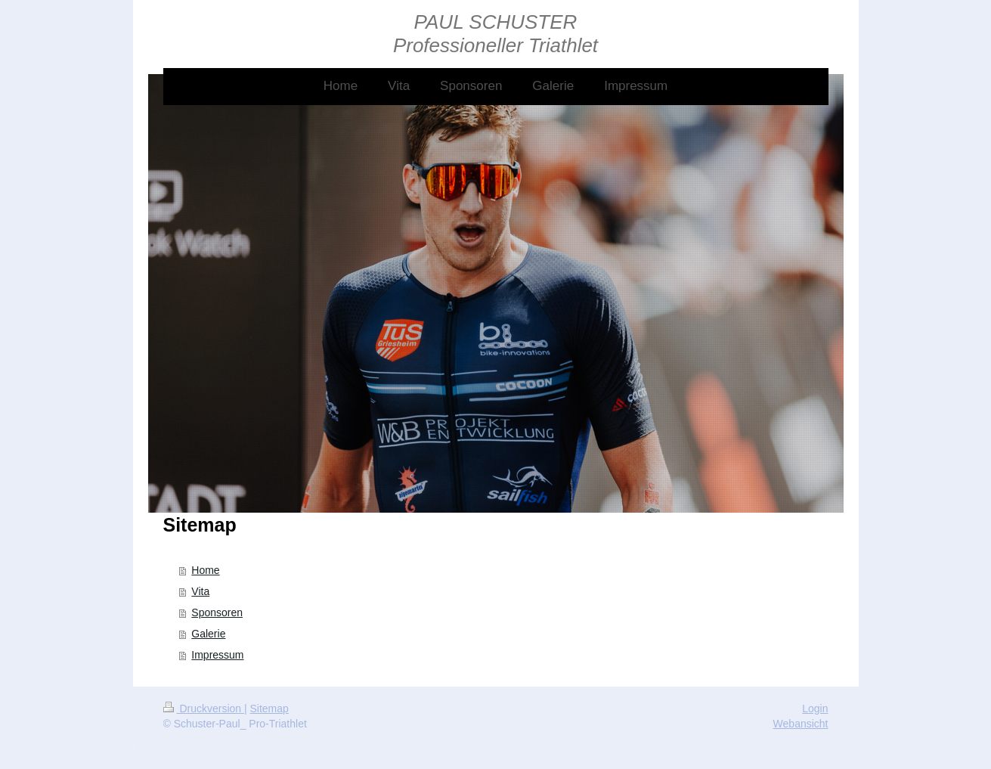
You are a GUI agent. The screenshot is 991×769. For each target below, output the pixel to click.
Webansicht (800, 724)
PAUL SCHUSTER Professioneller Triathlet (495, 34)
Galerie (208, 634)
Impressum (217, 655)
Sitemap (269, 708)
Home (205, 570)
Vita (200, 591)
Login (815, 708)
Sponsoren (217, 612)
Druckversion (203, 708)
